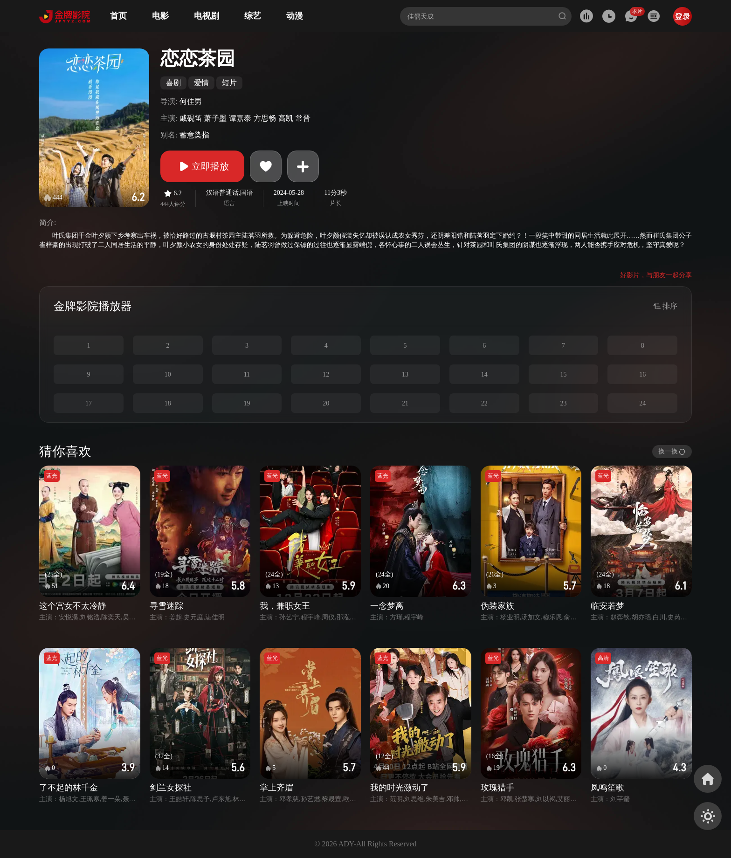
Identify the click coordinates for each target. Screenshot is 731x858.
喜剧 (173, 83)
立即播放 (202, 166)
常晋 (303, 118)
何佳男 (190, 101)
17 (88, 403)
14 (484, 374)
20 (326, 403)
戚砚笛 (190, 118)
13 (405, 374)
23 (563, 403)
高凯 (285, 118)
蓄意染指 (194, 135)
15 (563, 374)
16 (642, 374)
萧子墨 (215, 118)
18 (168, 403)
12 (326, 374)
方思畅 (265, 118)
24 (642, 403)
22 (484, 403)
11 (247, 374)
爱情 (201, 83)
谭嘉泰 (240, 118)
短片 (229, 83)
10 (168, 374)
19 (246, 403)
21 (405, 403)
